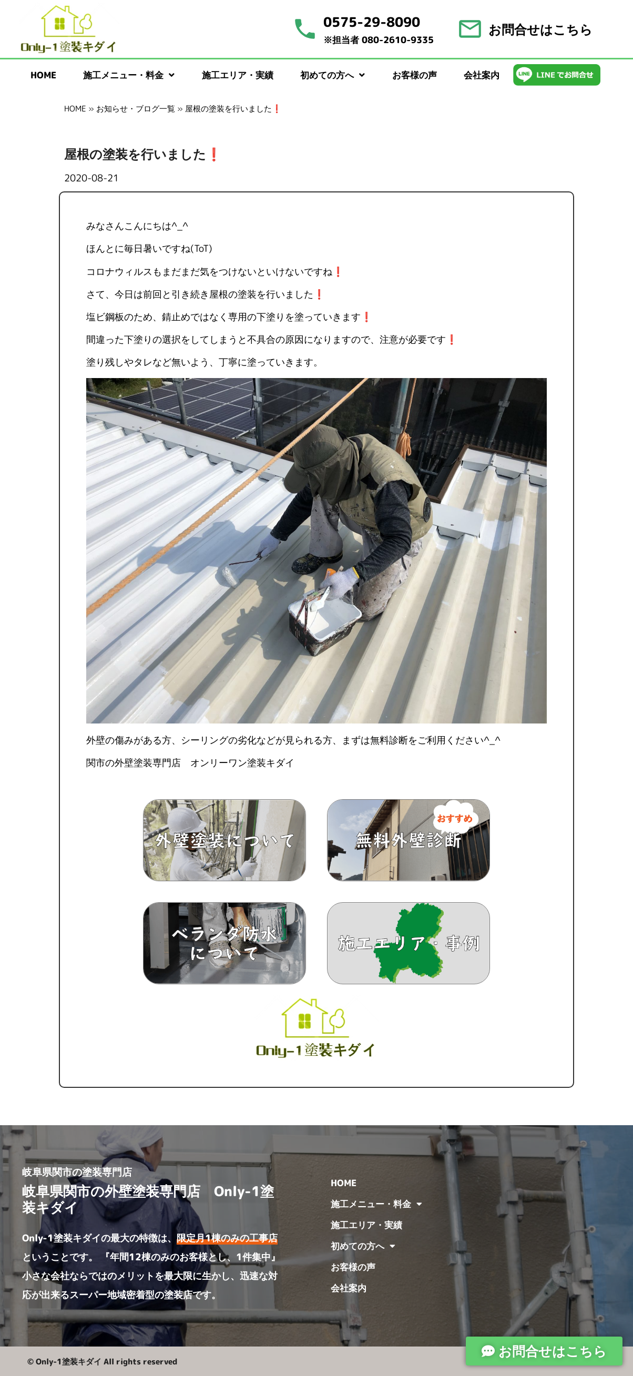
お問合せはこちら (540, 29)
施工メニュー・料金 (129, 75)
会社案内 (481, 75)
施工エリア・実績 (237, 75)
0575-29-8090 (371, 22)
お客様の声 (414, 75)
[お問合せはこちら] (470, 29)
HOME (43, 75)
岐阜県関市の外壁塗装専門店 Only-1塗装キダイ (148, 1199)
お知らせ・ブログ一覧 (135, 108)
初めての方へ (332, 75)
